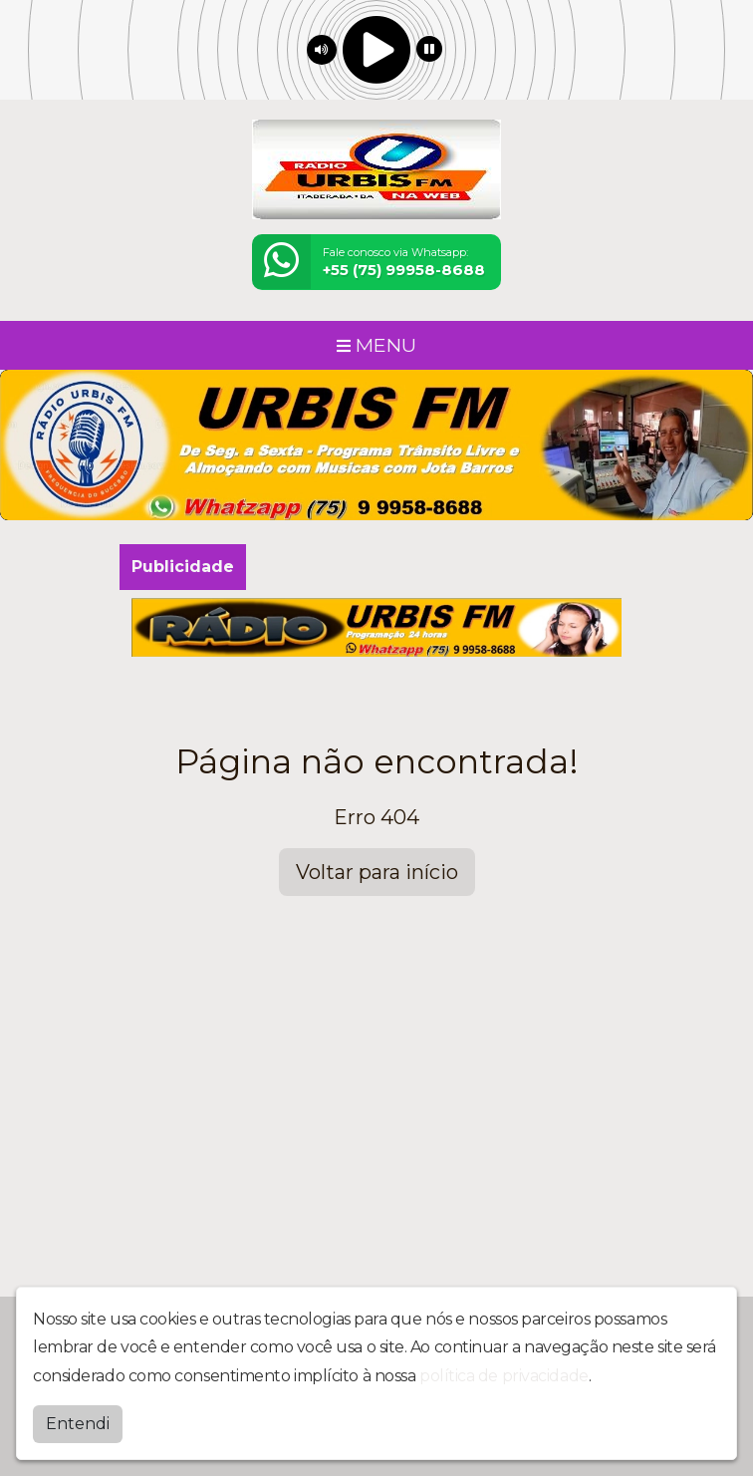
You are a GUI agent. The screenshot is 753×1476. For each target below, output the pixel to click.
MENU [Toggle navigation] (376, 345)
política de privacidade (504, 1373)
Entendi (78, 1421)
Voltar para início (377, 872)
